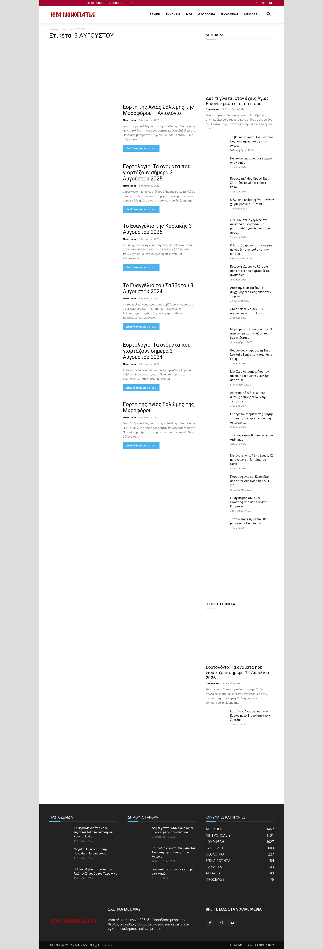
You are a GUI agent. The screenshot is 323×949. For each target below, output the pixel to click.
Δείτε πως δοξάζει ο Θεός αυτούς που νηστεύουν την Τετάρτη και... (248, 397)
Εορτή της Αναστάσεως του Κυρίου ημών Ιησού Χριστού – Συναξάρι (250, 715)
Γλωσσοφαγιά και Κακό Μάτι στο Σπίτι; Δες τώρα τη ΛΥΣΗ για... (249, 481)
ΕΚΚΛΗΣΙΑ (173, 14)
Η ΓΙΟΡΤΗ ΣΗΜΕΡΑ (220, 604)
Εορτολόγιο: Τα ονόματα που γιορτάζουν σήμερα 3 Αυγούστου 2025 (157, 172)
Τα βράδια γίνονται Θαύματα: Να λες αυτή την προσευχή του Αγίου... (251, 141)
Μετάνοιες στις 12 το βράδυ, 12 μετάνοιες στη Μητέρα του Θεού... (251, 460)
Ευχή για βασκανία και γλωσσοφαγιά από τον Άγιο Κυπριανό (249, 502)
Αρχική (53, 29)
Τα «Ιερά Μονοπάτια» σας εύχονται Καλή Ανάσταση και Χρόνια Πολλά (93, 832)
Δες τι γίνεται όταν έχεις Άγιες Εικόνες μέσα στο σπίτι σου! (237, 101)
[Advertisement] (122, 72)
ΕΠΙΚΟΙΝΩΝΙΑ (94, 2)
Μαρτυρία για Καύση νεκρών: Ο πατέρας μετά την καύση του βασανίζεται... (251, 333)
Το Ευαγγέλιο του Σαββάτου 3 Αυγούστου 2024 (158, 288)
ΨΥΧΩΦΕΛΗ (229, 14)
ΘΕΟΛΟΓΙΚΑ (206, 14)
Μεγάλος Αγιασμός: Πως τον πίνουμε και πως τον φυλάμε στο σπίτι (249, 376)
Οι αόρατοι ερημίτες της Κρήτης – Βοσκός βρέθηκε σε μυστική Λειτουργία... (252, 418)
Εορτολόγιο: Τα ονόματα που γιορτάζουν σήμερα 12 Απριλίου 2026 (237, 672)
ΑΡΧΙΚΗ (154, 14)
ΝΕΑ (189, 14)
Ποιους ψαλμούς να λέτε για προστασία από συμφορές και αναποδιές (250, 271)
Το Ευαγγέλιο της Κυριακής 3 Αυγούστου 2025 (157, 229)
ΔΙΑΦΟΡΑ (251, 14)
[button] (269, 14)
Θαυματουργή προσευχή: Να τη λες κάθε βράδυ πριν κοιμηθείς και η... (251, 355)
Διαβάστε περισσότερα (141, 148)
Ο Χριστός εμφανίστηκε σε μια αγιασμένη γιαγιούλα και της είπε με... (251, 249)
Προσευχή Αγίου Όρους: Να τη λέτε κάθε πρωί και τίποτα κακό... (250, 183)
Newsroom (129, 120)
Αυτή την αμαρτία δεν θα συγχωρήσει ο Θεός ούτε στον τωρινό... (250, 292)
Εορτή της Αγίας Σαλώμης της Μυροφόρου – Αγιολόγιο (158, 110)
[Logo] (72, 14)
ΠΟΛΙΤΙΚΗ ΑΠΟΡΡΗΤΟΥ (119, 2)
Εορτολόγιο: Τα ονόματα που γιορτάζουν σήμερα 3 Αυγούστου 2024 (157, 351)
